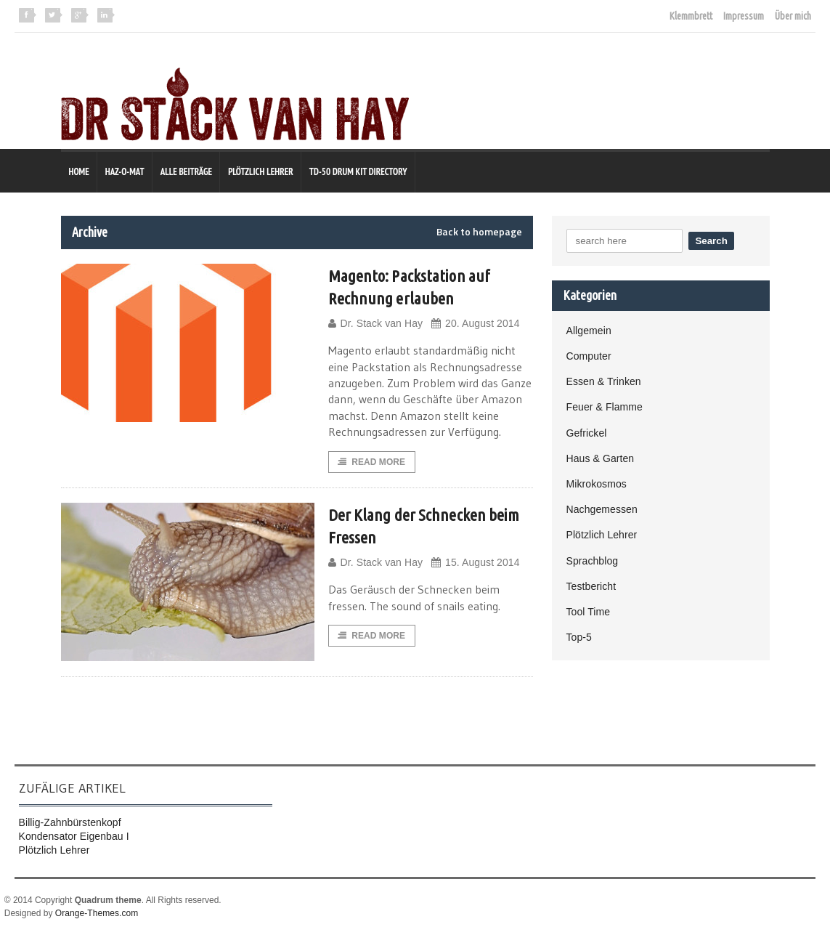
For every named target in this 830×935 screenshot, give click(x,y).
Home (79, 172)
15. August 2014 (473, 564)
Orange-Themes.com (96, 914)
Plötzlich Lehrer (260, 172)
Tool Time (588, 612)
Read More (371, 463)
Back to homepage (479, 232)
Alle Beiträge (186, 172)
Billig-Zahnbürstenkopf (69, 823)
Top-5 (579, 637)
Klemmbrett (691, 16)
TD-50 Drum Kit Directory (358, 172)
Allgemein (588, 330)
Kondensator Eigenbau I (73, 837)
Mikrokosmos (596, 484)
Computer (588, 356)
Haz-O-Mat (125, 172)
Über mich (793, 16)
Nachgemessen (601, 509)
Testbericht (591, 586)
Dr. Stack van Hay (375, 323)
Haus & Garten (600, 458)
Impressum (743, 16)
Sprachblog (592, 561)
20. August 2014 (473, 323)
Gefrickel (586, 433)
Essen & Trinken (603, 381)
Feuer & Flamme (604, 407)
